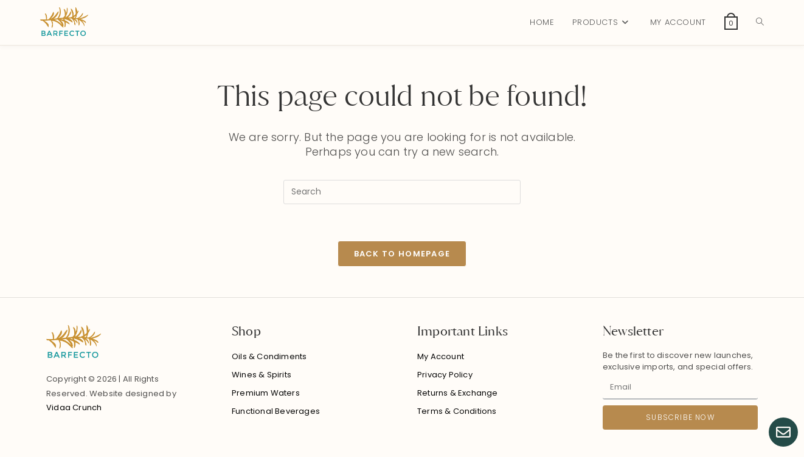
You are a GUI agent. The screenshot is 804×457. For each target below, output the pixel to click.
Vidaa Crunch (74, 407)
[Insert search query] (402, 192)
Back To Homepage (402, 253)
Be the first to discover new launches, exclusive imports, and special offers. (678, 361)
